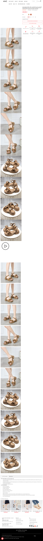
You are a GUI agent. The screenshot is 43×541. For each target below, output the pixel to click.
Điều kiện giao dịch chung (19, 520)
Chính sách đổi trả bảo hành (33, 522)
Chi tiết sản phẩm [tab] (4, 476)
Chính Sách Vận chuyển (32, 519)
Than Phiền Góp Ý (18, 522)
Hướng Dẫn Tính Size (25, 19)
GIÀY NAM (25, 1)
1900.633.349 (5, 520)
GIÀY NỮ (16, 1)
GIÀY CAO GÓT (11, 1)
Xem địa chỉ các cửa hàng (21, 531)
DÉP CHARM (21, 1)
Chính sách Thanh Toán (32, 520)
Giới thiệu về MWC (18, 519)
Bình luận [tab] (11, 476)
